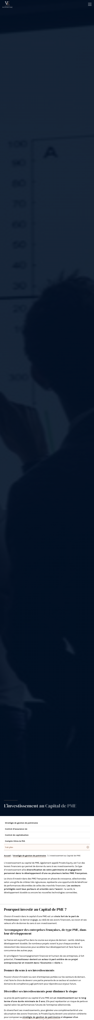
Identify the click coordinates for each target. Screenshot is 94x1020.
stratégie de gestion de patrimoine (41, 1017)
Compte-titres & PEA (15, 841)
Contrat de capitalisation (17, 835)
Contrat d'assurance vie (16, 829)
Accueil (7, 855)
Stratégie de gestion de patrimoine (21, 823)
